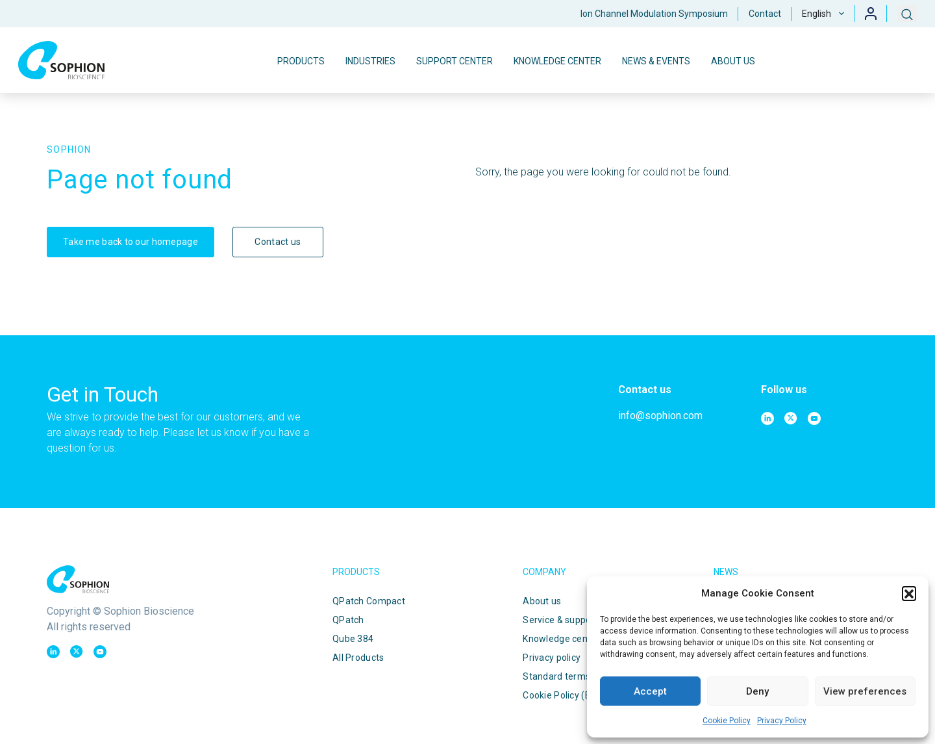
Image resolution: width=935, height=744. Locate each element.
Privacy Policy (781, 720)
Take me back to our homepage (130, 242)
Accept (650, 691)
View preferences (864, 691)
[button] (909, 593)
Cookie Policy (727, 720)
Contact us (278, 242)
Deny (757, 691)
